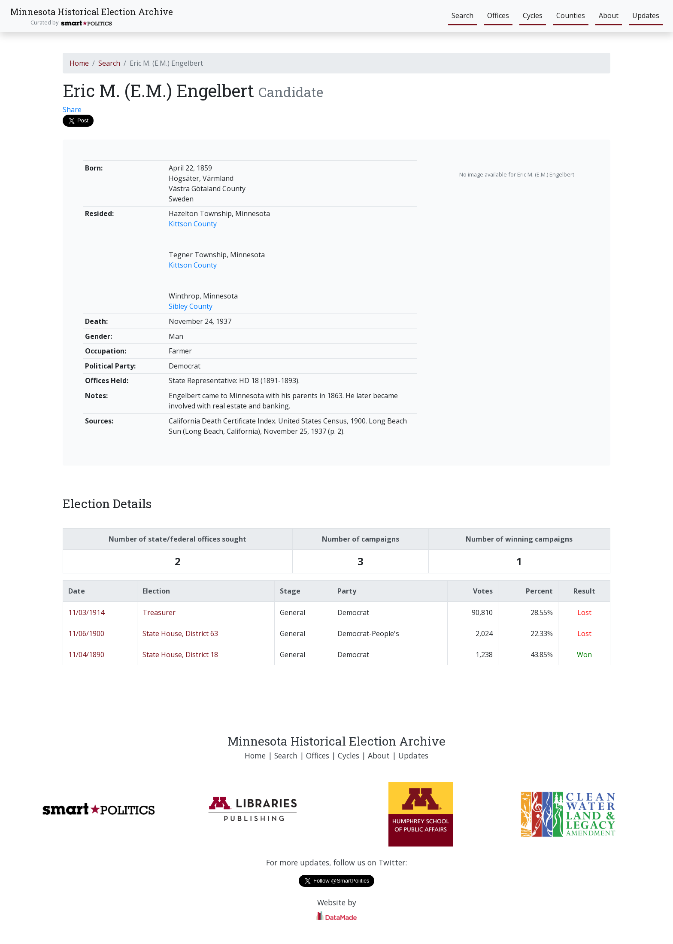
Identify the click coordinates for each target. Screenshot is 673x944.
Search (462, 15)
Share (72, 109)
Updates (645, 15)
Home (79, 63)
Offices (498, 15)
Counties (570, 15)
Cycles (533, 15)
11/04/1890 (86, 654)
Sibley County (190, 306)
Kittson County (193, 223)
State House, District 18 (180, 654)
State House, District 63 (180, 633)
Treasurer (159, 612)
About (608, 15)
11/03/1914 (86, 612)
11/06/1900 (86, 633)
